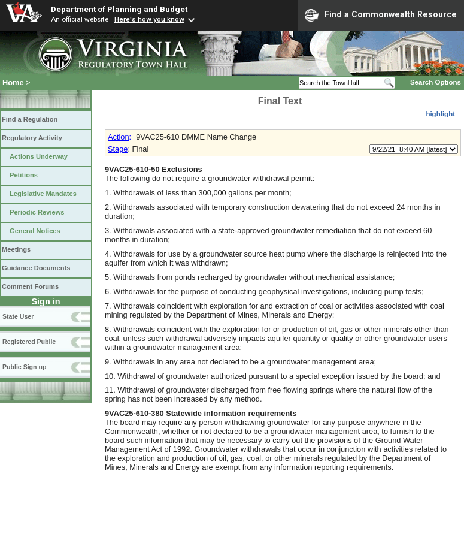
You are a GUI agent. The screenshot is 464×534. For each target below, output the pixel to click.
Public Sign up (24, 366)
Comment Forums (30, 286)
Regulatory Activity (32, 137)
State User (18, 316)
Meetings (16, 249)
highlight (440, 113)
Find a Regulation (29, 119)
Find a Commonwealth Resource (381, 15)
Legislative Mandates (43, 193)
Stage (118, 148)
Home (13, 82)
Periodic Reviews (37, 212)
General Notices (35, 230)
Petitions (24, 175)
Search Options (435, 82)
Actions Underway (39, 156)
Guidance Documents (36, 267)
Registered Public (29, 341)
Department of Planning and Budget (119, 9)
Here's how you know (149, 19)
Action (118, 136)
